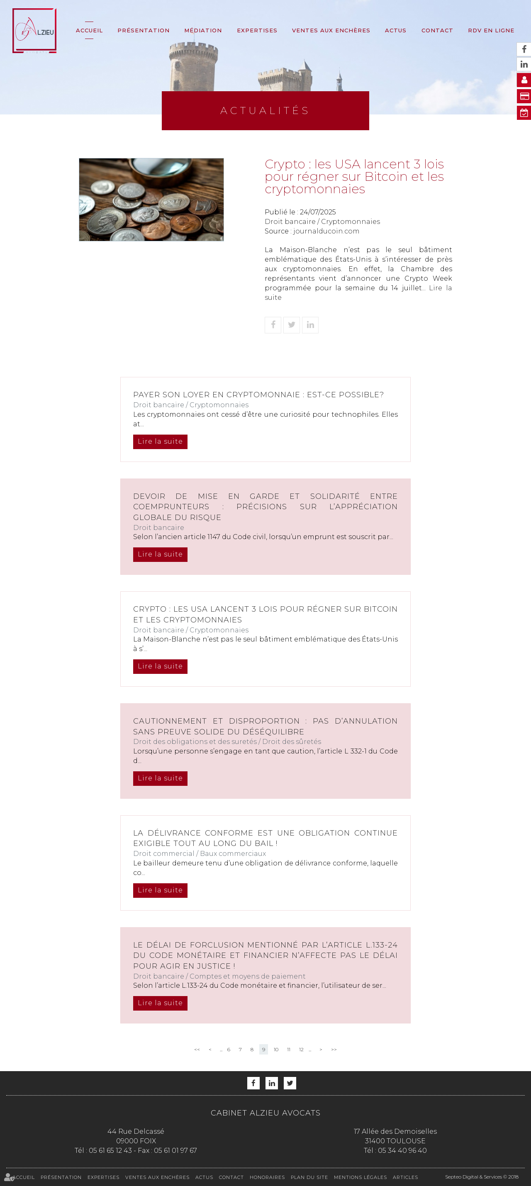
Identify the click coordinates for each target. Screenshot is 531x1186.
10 (276, 1049)
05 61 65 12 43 (110, 1150)
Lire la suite (160, 441)
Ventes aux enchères (331, 30)
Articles (405, 1177)
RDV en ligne (491, 30)
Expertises (257, 30)
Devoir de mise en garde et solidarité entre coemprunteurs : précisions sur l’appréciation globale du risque (265, 507)
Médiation (203, 30)
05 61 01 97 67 (175, 1150)
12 (301, 1049)
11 (288, 1049)
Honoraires (267, 1177)
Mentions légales (360, 1177)
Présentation (143, 30)
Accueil (89, 30)
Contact (437, 30)
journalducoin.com (326, 231)
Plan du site (309, 1177)
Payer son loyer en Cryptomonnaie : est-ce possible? (258, 394)
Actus (396, 30)
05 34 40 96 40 (402, 1150)
